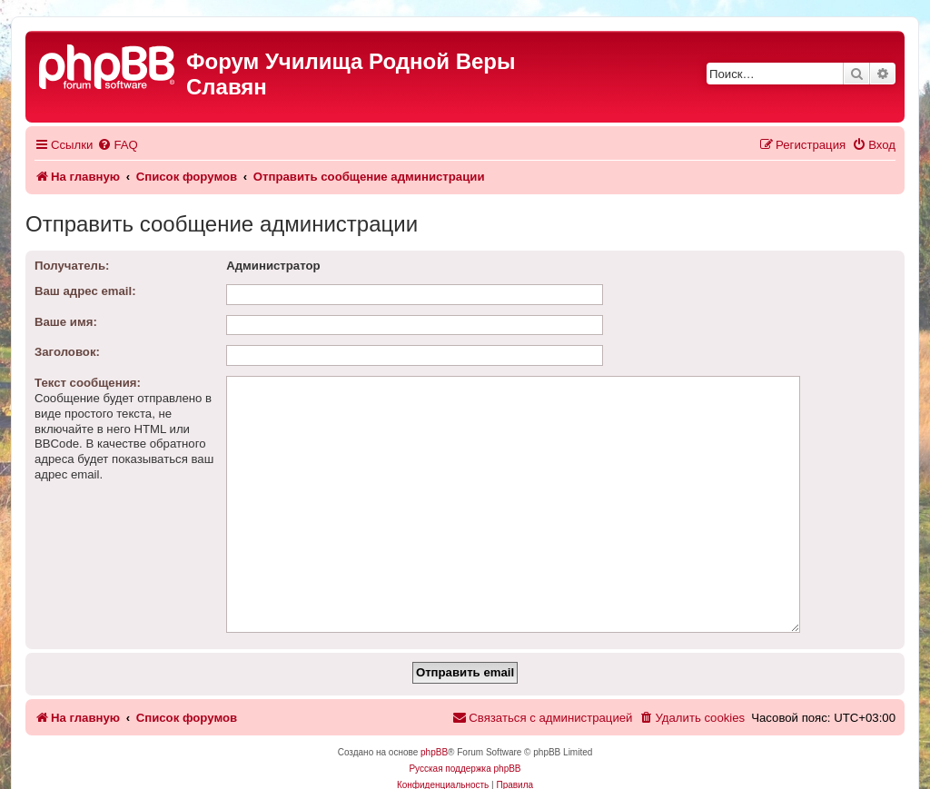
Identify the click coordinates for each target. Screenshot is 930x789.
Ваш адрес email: (85, 291)
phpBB (434, 724)
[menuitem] (117, 145)
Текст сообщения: (88, 383)
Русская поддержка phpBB (464, 740)
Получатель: (72, 265)
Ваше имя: (66, 322)
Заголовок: (67, 352)
